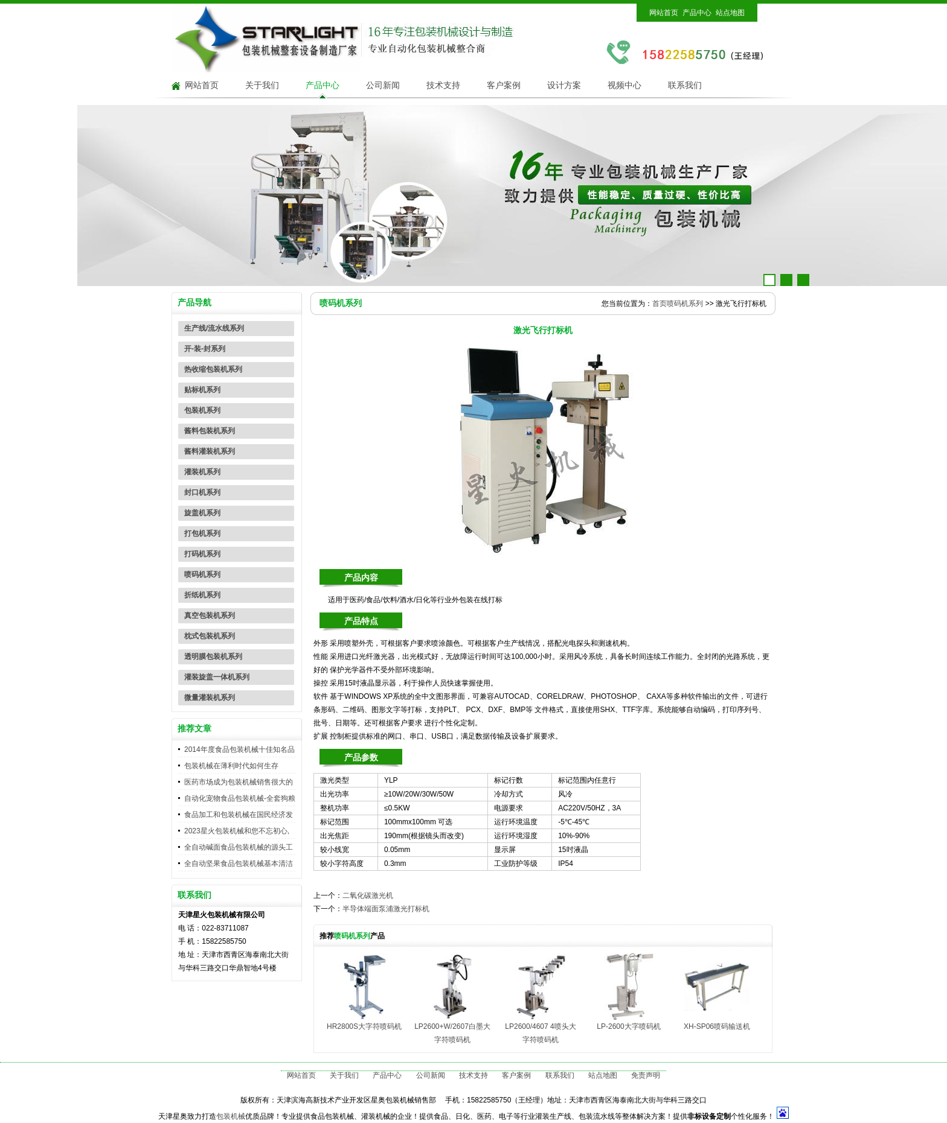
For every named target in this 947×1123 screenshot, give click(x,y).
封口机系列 (202, 492)
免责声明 (645, 1075)
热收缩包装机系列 (213, 369)
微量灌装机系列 (209, 697)
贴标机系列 (202, 390)
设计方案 (564, 85)
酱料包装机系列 (209, 431)
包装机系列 (202, 410)
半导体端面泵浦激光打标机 (385, 909)
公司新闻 (383, 85)
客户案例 (504, 85)
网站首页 (663, 12)
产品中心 (696, 12)
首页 (659, 303)
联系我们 (685, 85)
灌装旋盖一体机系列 (216, 677)
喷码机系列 (202, 574)
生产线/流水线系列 (214, 328)
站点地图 (730, 12)
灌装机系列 (202, 472)
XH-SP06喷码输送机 (717, 1026)
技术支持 (443, 85)
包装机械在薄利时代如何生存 (231, 766)
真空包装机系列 (209, 615)
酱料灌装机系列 (209, 451)
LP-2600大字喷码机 (628, 1026)
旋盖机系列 (202, 513)
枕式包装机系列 (209, 636)
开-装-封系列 (204, 349)
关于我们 (262, 85)
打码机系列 (202, 554)
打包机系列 (202, 533)
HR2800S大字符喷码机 (364, 1026)
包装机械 (230, 1116)
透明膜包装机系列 (213, 656)
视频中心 (624, 85)
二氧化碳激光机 (367, 895)
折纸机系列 (202, 595)
